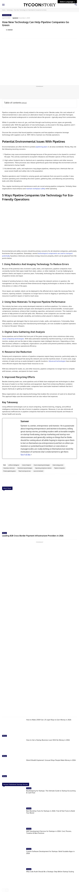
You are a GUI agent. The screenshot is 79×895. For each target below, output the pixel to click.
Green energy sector (58, 465)
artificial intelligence (13, 465)
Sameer (10, 30)
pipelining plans (41, 147)
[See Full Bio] (31, 454)
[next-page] (7, 890)
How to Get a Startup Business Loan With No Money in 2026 (48, 740)
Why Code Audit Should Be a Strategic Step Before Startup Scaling (50, 872)
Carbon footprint (26, 465)
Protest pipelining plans (9, 471)
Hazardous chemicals (9, 468)
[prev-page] (3, 890)
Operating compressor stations (43, 468)
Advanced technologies (57, 361)
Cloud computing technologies (42, 465)
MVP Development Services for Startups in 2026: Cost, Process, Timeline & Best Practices (49, 832)
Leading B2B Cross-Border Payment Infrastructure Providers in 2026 (32, 535)
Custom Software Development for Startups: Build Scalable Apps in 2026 (50, 852)
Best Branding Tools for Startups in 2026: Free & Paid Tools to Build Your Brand (50, 812)
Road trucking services (25, 471)
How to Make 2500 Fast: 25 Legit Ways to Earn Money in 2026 (48, 720)
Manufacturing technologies (25, 468)
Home (3, 10)
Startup (29, 788)
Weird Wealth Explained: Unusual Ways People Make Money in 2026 (51, 760)
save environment (38, 471)
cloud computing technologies (13, 339)
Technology (10, 10)
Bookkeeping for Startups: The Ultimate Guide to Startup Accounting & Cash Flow (51, 792)
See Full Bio (26, 454)
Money (4, 533)
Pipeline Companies (59, 468)
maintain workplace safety (35, 189)
